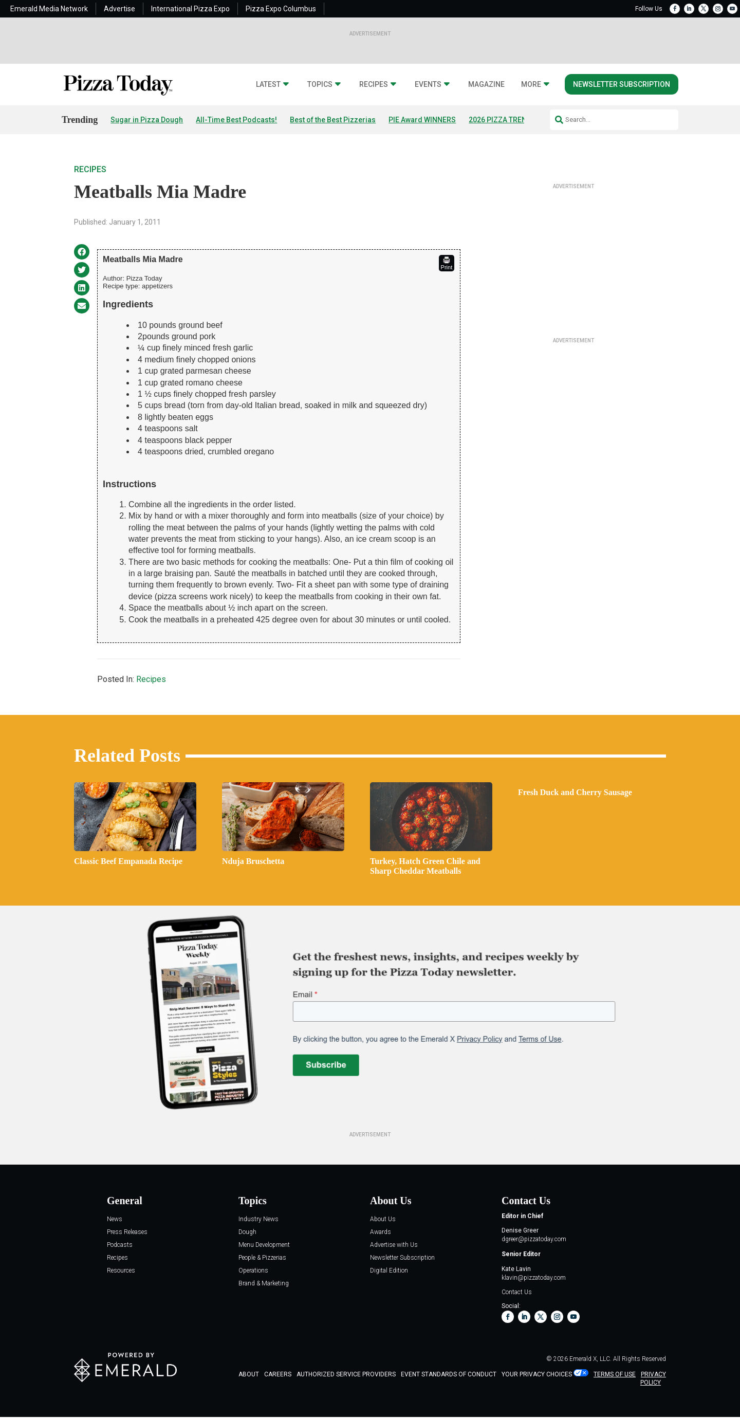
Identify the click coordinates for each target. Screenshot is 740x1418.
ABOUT (248, 1374)
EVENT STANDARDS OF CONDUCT (448, 1374)
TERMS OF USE (615, 1374)
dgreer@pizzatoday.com (534, 1239)
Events (428, 84)
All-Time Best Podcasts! (236, 120)
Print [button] (447, 263)
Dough (247, 1232)
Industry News (258, 1219)
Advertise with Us (394, 1245)
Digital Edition (389, 1270)
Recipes (373, 84)
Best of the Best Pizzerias (333, 120)
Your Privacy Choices (537, 1374)
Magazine (486, 84)
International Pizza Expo (190, 8)
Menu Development (264, 1245)
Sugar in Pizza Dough (146, 120)
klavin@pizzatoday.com (534, 1277)
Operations (253, 1270)
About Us (383, 1219)
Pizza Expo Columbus (281, 8)
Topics (319, 84)
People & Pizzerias (262, 1258)
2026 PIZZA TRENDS (502, 120)
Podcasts (120, 1245)
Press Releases (127, 1232)
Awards (380, 1232)
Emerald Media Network (49, 8)
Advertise (119, 8)
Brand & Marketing (263, 1283)
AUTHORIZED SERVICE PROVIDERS (346, 1374)
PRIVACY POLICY (653, 1379)
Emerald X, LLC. (590, 1358)
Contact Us (517, 1292)
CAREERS (277, 1374)
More (531, 84)
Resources (121, 1270)
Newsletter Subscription (621, 84)
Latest (268, 84)
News (114, 1219)
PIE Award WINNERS (422, 120)
